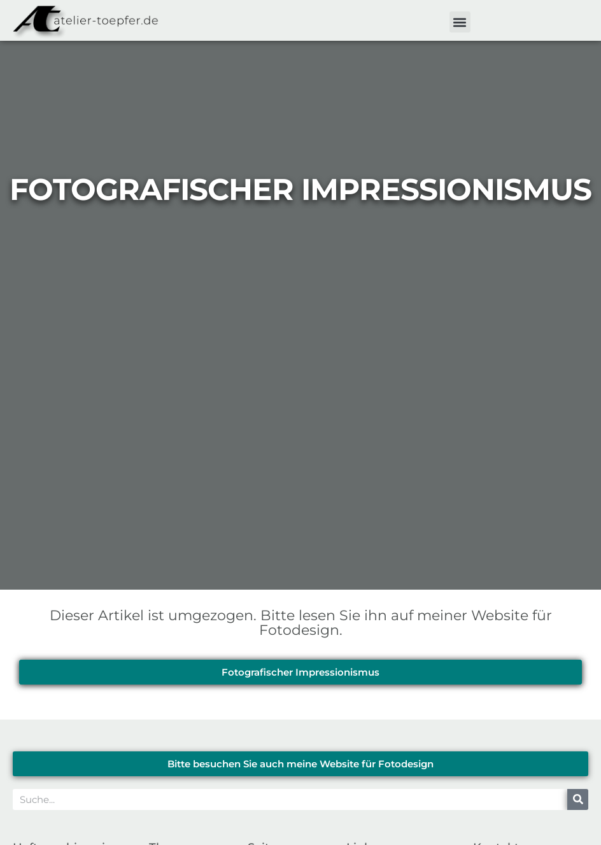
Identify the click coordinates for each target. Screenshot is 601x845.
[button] (459, 21)
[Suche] (577, 799)
